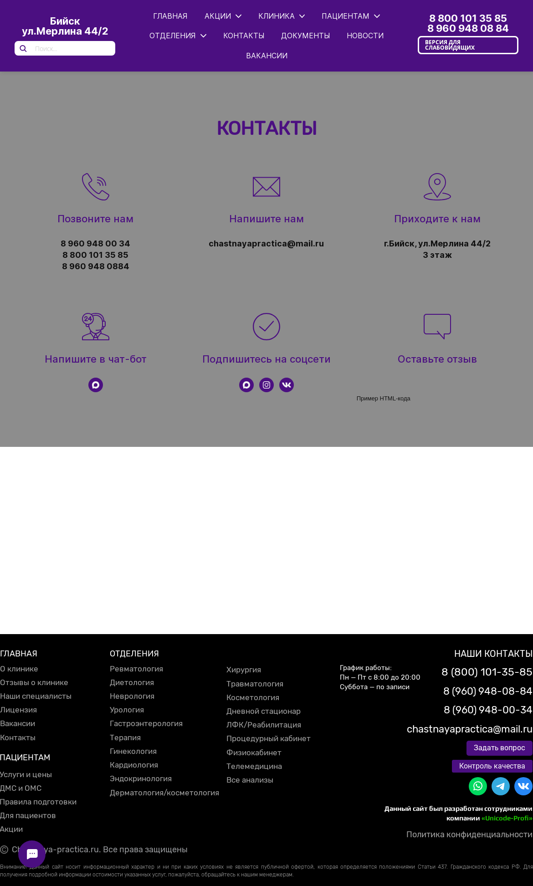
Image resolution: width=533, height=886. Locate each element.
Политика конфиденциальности (469, 835)
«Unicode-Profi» (507, 818)
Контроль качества (492, 766)
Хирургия (243, 669)
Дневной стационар (263, 711)
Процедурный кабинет (268, 738)
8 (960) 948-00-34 (488, 710)
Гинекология (133, 751)
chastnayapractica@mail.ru (470, 729)
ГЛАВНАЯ (18, 654)
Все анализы (249, 779)
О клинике (19, 668)
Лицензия (18, 709)
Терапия (125, 737)
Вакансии (17, 723)
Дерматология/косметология (164, 792)
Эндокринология (141, 778)
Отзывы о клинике (34, 682)
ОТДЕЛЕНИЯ (134, 654)
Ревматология (136, 668)
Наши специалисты (36, 696)
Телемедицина (254, 766)
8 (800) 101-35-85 (487, 672)
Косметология (252, 697)
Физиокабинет (254, 752)
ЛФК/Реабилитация (263, 724)
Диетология (132, 682)
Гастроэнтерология (146, 723)
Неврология (132, 696)
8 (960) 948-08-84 (488, 691)
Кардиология (134, 764)
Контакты (18, 737)
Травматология (254, 683)
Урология (127, 709)
